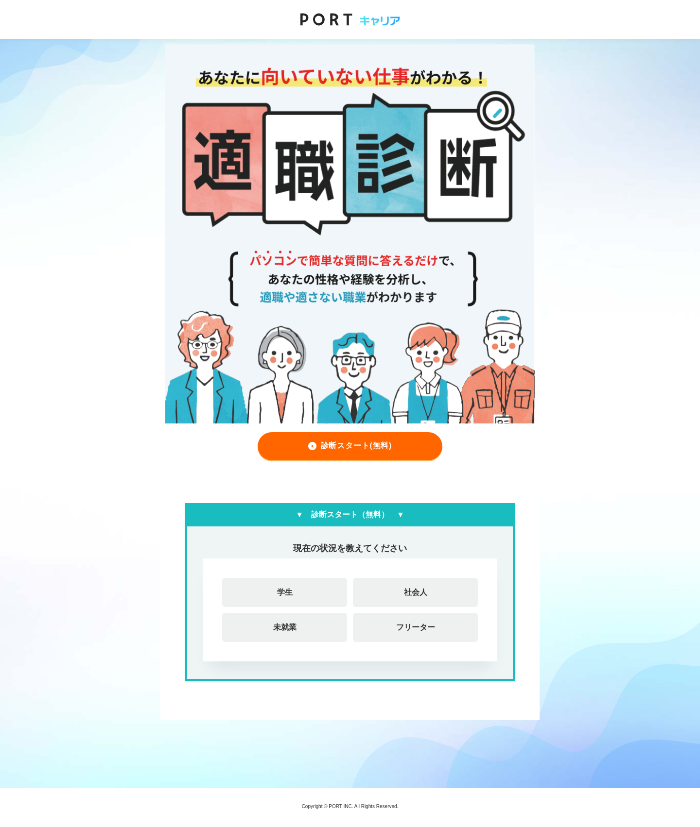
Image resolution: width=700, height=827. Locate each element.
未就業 (285, 627)
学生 (285, 592)
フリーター (415, 627)
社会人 (415, 592)
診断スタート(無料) (356, 445)
